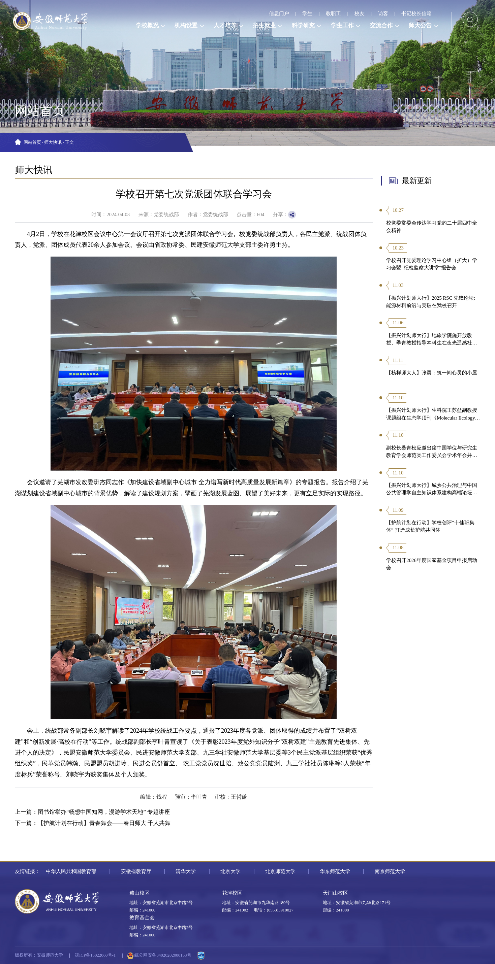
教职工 (333, 13)
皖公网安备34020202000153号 (159, 955)
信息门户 (279, 13)
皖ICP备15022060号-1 (95, 955)
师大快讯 (53, 142)
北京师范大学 (280, 871)
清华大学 (186, 871)
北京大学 (230, 871)
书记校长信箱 (416, 13)
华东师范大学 (335, 871)
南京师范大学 (390, 871)
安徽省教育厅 (136, 871)
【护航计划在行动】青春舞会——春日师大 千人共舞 (104, 823)
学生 (307, 13)
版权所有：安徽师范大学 (39, 955)
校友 (359, 13)
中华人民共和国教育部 (71, 871)
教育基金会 (142, 917)
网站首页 (32, 142)
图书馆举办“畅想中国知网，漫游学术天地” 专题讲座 (104, 812)
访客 (383, 13)
